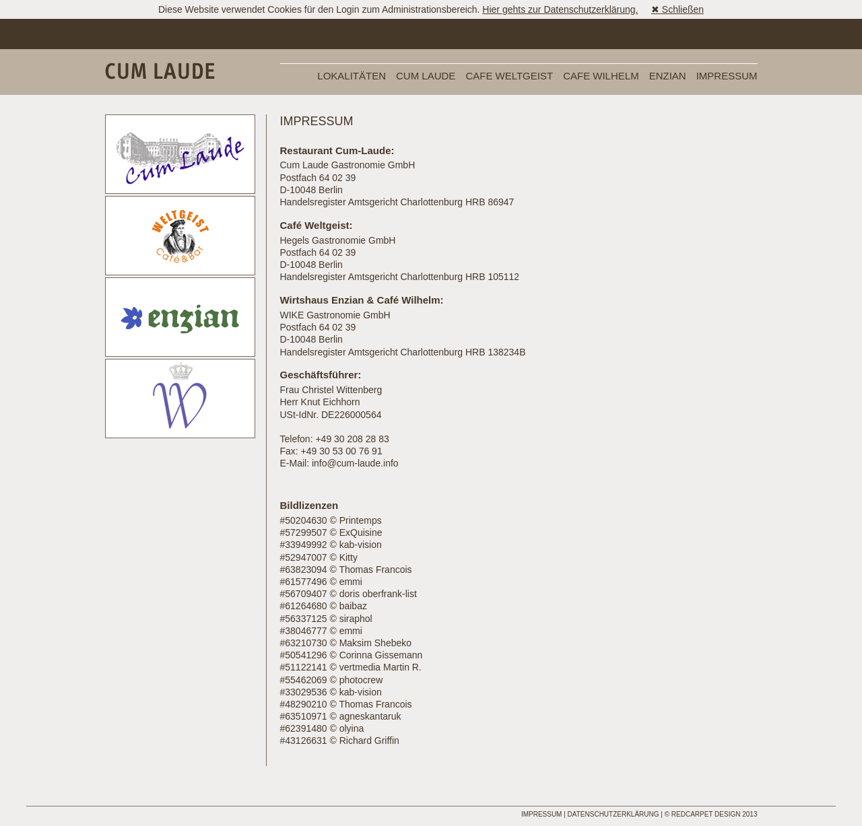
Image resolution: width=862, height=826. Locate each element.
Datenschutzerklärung (613, 814)
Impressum (727, 75)
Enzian (667, 75)
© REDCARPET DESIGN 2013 (711, 814)
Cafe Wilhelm (601, 75)
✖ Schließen (677, 9)
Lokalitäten (351, 75)
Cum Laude (425, 75)
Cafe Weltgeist (509, 75)
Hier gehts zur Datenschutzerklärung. (560, 9)
